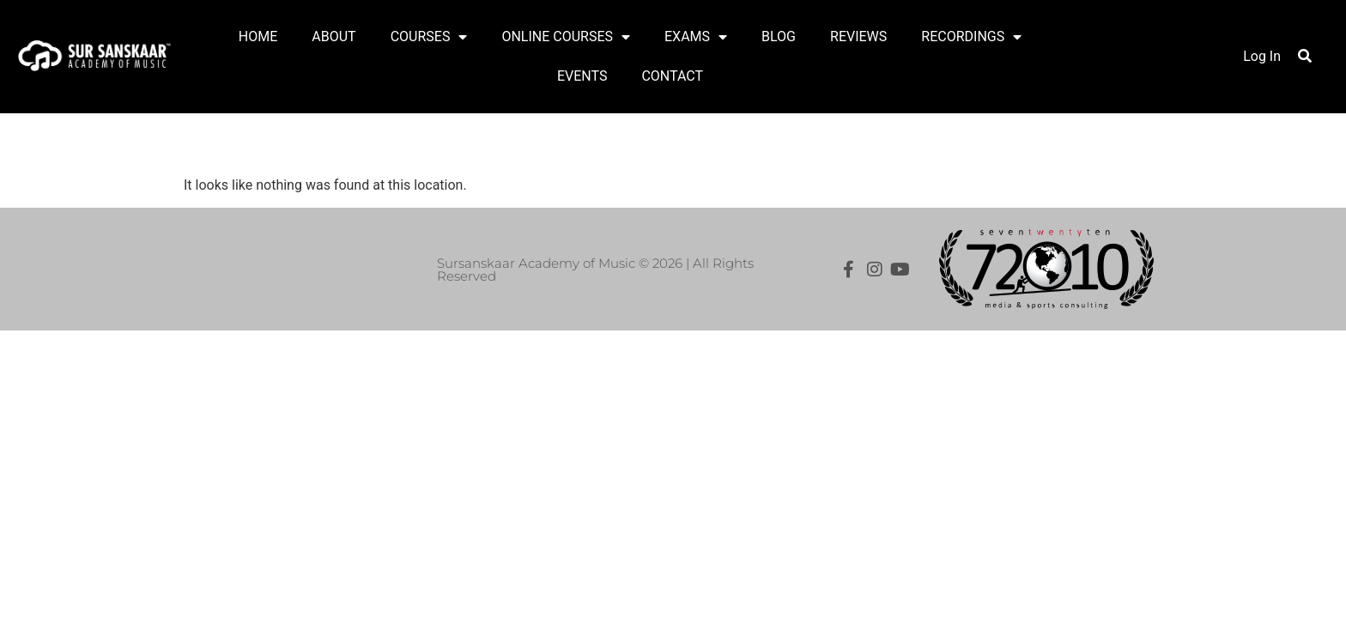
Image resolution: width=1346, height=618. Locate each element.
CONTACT (672, 76)
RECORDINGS (971, 36)
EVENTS (582, 76)
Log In (1262, 56)
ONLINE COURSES (565, 36)
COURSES (429, 36)
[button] (1305, 56)
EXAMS (695, 36)
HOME (258, 36)
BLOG (778, 36)
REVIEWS (858, 36)
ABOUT (333, 36)
